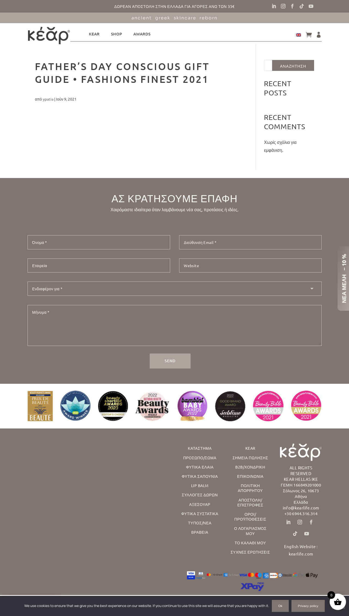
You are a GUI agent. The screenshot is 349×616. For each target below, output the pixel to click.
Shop (116, 34)
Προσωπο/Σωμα (199, 457)
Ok (280, 606)
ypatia (48, 98)
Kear (250, 447)
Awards (142, 34)
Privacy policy (308, 606)
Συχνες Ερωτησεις (250, 551)
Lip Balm (200, 484)
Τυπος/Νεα (200, 522)
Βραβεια (199, 531)
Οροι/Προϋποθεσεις (250, 516)
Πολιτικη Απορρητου (250, 487)
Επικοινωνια (250, 475)
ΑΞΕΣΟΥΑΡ (199, 503)
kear (94, 34)
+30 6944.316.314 (300, 512)
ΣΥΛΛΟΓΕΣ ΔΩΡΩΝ (200, 494)
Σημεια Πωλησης (250, 457)
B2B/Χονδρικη (250, 466)
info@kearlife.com (301, 507)
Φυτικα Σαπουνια (200, 475)
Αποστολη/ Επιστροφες (250, 502)
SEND (170, 360)
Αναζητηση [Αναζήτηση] (293, 66)
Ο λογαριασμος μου (250, 530)
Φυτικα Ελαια (199, 466)
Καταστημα (200, 447)
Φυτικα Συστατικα (199, 513)
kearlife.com (301, 553)
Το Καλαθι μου (250, 542)
